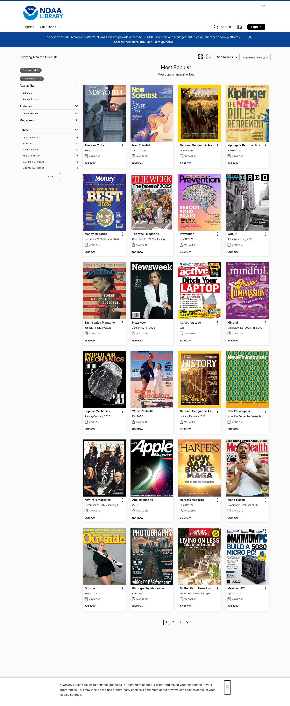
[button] (222, 27)
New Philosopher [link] (239, 411)
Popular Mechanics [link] (97, 411)
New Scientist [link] (141, 145)
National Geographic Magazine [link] (198, 145)
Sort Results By (227, 57)
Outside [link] (90, 588)
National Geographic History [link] (198, 411)
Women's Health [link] (143, 411)
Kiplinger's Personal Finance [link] (245, 145)
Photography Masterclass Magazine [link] (150, 588)
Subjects (28, 27)
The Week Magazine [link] (145, 234)
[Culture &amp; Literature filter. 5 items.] (50, 162)
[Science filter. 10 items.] (50, 144)
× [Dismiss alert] (250, 37)
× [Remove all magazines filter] (22, 79)
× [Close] (227, 687)
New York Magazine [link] (98, 500)
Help (262, 5)
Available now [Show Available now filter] (30, 99)
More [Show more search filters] (50, 176)
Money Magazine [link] (96, 234)
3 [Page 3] (180, 622)
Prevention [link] (187, 234)
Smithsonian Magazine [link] (100, 323)
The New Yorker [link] (95, 145)
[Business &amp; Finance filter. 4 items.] (50, 168)
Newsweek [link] (139, 323)
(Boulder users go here (155, 42)
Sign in (256, 27)
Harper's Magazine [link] (192, 500)
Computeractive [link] (190, 323)
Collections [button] (50, 27)
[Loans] (239, 27)
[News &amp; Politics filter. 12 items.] (50, 138)
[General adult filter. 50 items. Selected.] (50, 114)
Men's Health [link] (236, 500)
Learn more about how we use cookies (169, 690)
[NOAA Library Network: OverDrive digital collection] (43, 13)
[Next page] (187, 622)
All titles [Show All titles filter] (27, 93)
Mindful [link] (233, 323)
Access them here (126, 42)
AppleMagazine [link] (142, 500)
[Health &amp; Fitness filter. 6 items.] (50, 156)
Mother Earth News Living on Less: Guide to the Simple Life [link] (198, 588)
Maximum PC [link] (236, 588)
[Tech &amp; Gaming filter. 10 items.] (50, 150)
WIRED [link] (232, 234)
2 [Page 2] (173, 622)
